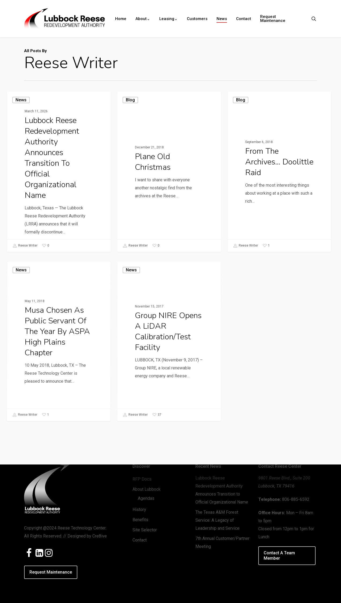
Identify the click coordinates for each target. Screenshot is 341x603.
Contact (139, 540)
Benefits (140, 519)
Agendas (146, 498)
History (139, 509)
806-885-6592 (295, 499)
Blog (130, 101)
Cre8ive (99, 536)
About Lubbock (146, 489)
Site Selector (144, 529)
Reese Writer (25, 245)
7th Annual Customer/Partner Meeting (222, 542)
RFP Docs (141, 479)
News (21, 99)
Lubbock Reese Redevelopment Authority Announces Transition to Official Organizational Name (221, 490)
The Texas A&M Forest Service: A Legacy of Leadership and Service (217, 520)
